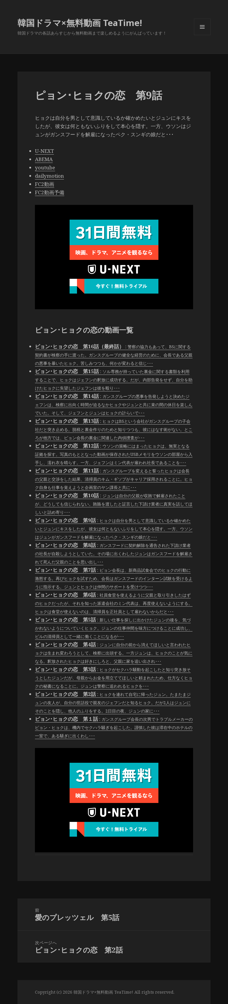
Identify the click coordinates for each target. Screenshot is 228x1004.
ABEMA (44, 159)
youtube (45, 167)
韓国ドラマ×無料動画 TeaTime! (79, 22)
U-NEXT (44, 151)
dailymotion (49, 175)
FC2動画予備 (49, 192)
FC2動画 (44, 184)
